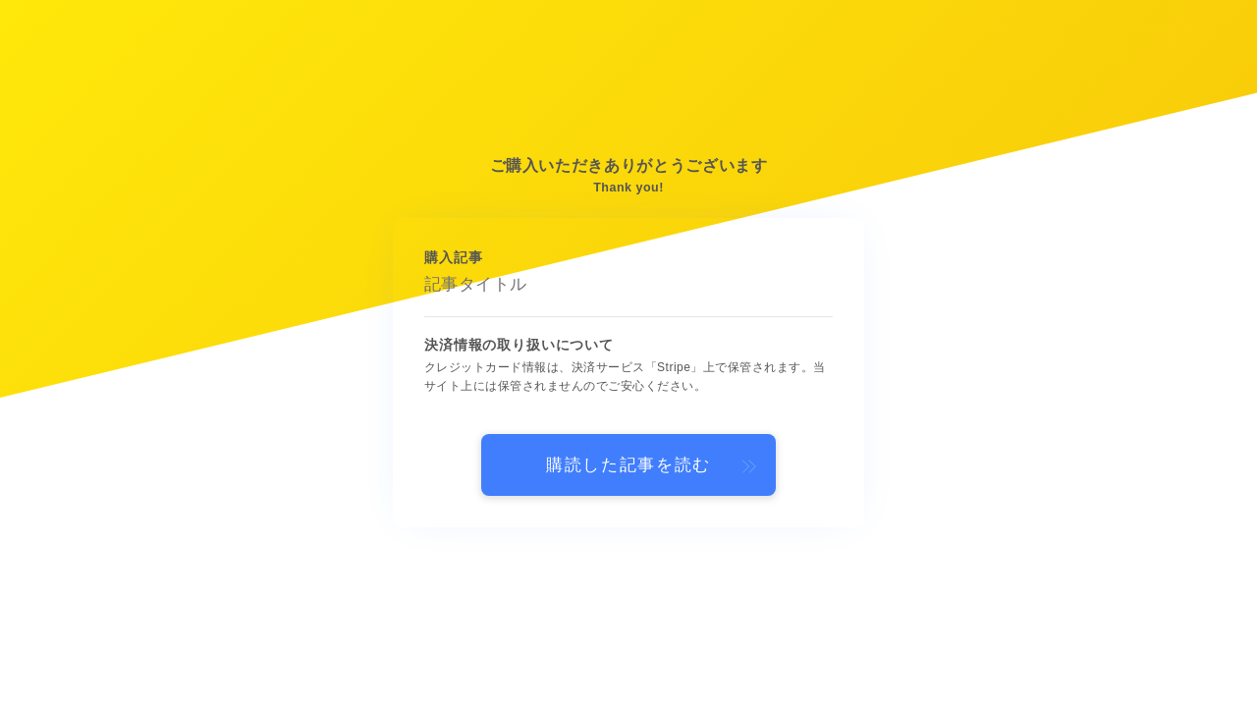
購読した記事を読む (628, 465)
